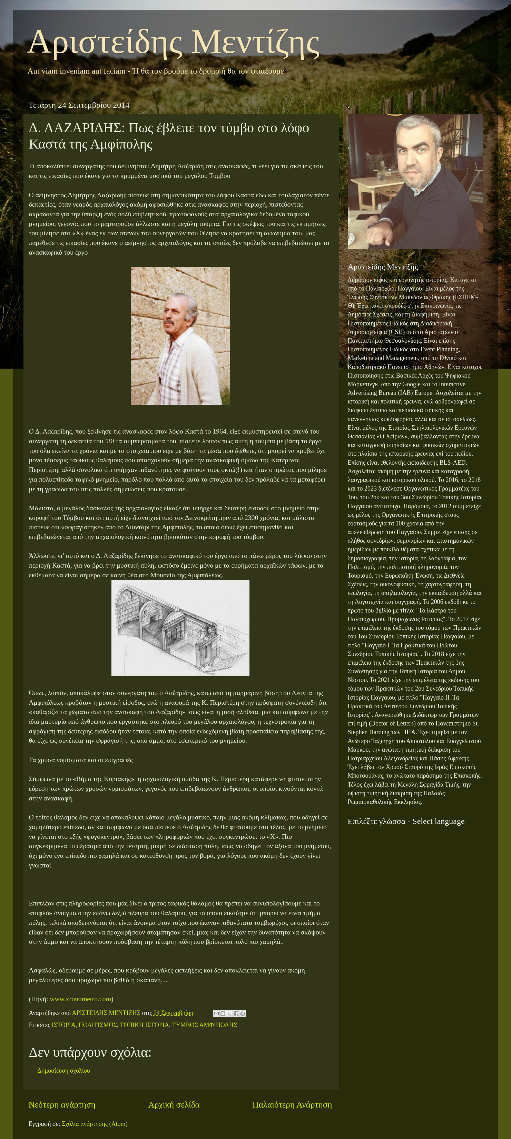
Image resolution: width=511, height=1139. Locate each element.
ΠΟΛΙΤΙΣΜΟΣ (98, 1025)
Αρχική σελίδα (174, 1104)
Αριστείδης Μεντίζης (173, 41)
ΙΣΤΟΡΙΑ (64, 1025)
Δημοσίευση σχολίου (64, 1070)
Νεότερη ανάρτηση (62, 1104)
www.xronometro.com (80, 999)
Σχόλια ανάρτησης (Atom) (95, 1123)
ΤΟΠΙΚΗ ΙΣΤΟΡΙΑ (144, 1025)
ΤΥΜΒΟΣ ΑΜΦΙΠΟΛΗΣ (204, 1025)
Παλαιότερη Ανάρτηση (292, 1104)
